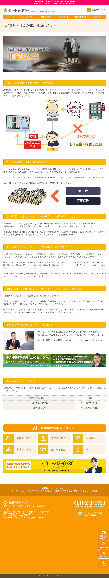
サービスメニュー (18, 491)
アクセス (77, 491)
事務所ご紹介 (46, 491)
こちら (86, 340)
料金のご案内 (33, 491)
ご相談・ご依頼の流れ (63, 491)
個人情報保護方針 (90, 491)
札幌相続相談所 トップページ (54, 488)
